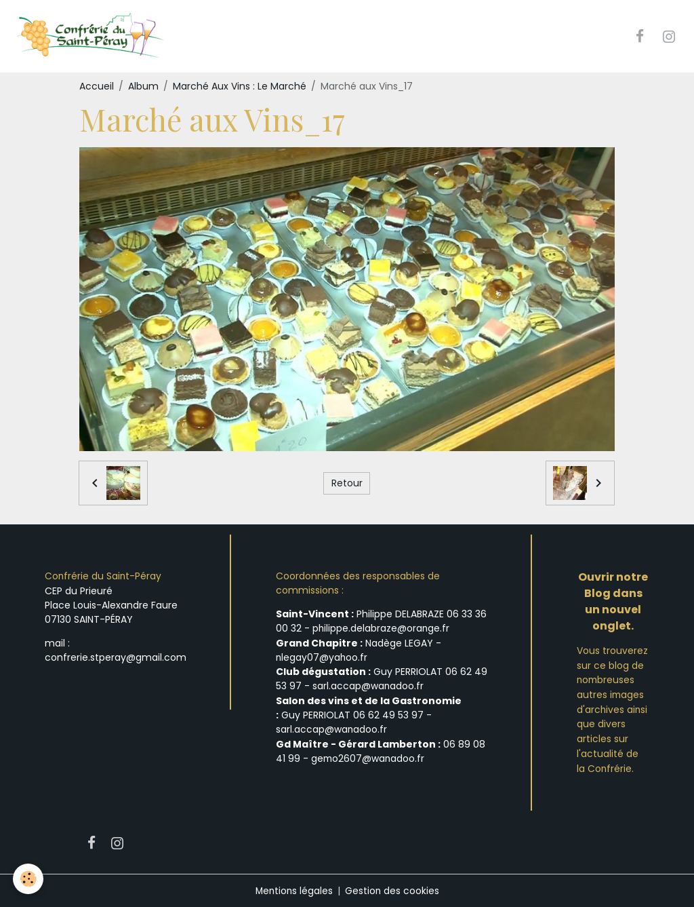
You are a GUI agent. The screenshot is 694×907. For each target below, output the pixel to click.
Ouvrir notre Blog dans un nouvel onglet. (613, 602)
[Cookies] (29, 879)
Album (143, 87)
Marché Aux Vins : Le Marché (239, 87)
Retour (347, 483)
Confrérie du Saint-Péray (104, 576)
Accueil (96, 87)
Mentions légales (293, 889)
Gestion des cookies (393, 889)
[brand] (92, 36)
